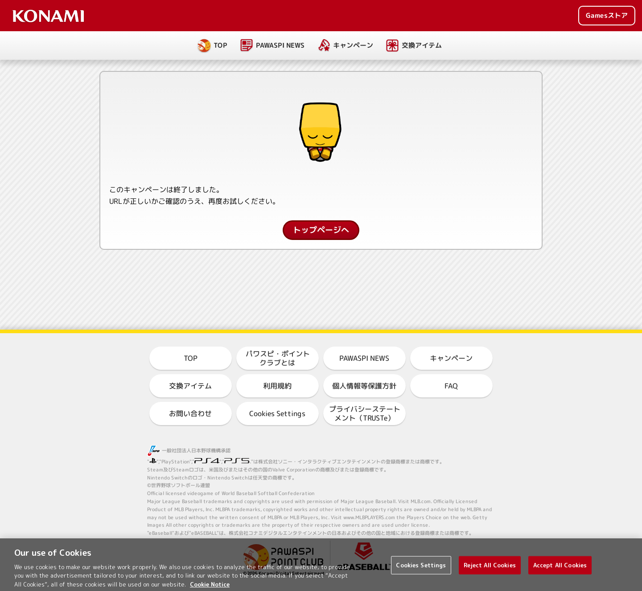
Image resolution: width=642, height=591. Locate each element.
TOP (220, 45)
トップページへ (321, 230)
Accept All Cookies (560, 570)
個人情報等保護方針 (364, 386)
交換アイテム (422, 45)
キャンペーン (353, 45)
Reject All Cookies (490, 570)
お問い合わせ (190, 413)
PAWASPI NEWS (280, 45)
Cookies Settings (277, 413)
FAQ (451, 386)
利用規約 (277, 386)
